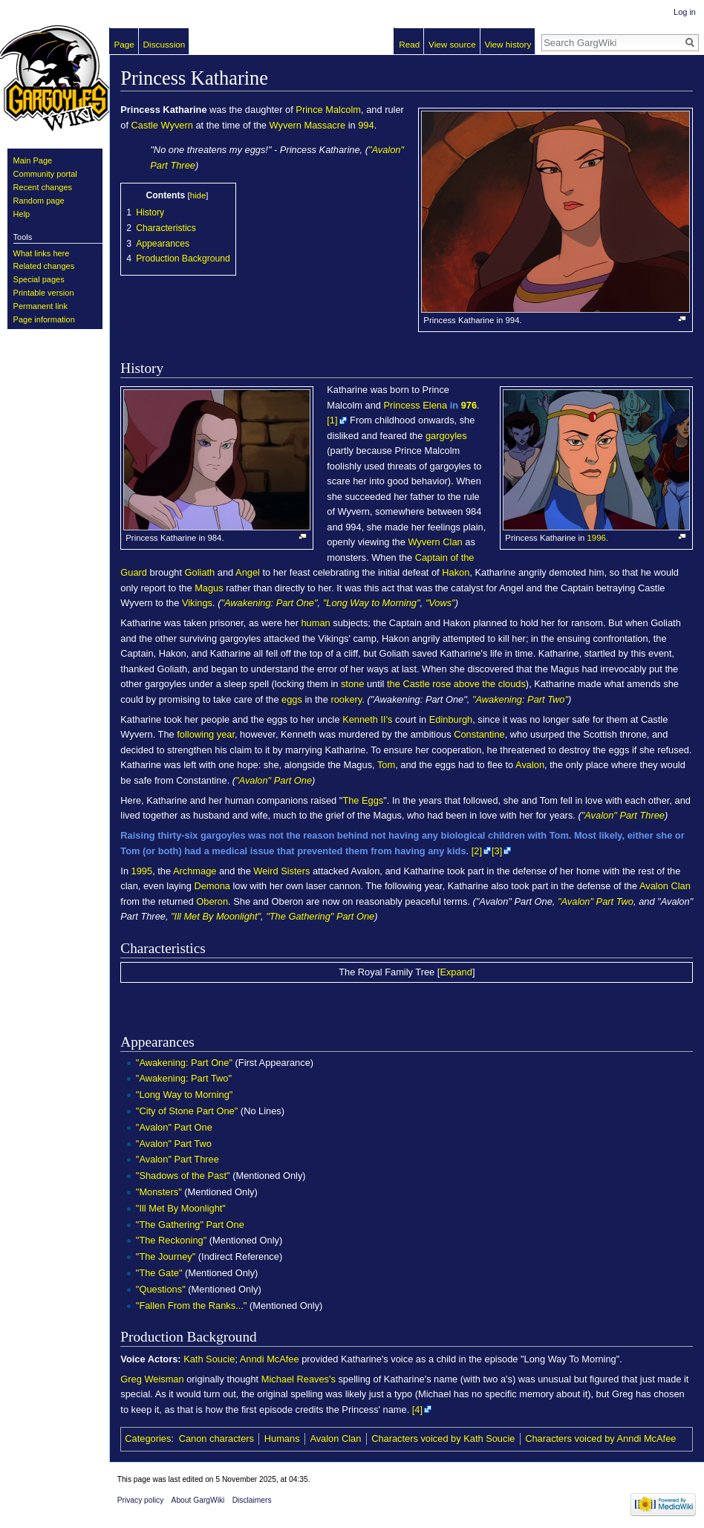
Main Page (33, 160)
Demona (212, 885)
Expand (456, 972)
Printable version (43, 292)
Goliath (200, 572)
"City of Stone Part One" (187, 1110)
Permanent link (40, 306)
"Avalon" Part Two (595, 901)
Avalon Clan (665, 885)
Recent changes (43, 187)
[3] (497, 850)
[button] (456, 972)
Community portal (45, 173)
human (315, 622)
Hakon (455, 572)
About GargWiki (198, 1500)
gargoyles (446, 435)
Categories (148, 1438)
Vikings (197, 602)
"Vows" (440, 602)
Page (124, 44)
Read (409, 44)
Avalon (529, 764)
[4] (417, 1409)
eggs (291, 699)
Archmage (194, 871)
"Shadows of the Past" (183, 1175)
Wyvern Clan (435, 541)
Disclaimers (252, 1500)
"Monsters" (159, 1191)
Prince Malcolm (328, 109)
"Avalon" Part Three (623, 815)
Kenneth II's (367, 719)
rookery (346, 699)
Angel (247, 572)
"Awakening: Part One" (269, 602)
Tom (386, 764)
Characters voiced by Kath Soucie (443, 1438)
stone (352, 683)
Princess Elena (416, 405)
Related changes (44, 265)
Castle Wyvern (162, 125)
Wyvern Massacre (308, 125)
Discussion (164, 44)
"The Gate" (159, 1272)
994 (366, 125)
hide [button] (198, 195)
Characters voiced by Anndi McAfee (600, 1438)
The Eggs (362, 800)
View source (452, 44)
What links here (41, 253)
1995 (142, 871)
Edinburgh (451, 719)
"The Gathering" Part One (320, 916)
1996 (596, 537)
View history (507, 44)
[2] (477, 850)
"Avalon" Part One (273, 780)
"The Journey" (165, 1256)
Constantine (479, 734)
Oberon (212, 901)
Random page (39, 200)
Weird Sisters (281, 871)
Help (21, 213)
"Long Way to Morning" (371, 602)
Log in (685, 11)
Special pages (39, 279)
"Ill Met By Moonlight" (216, 916)
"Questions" (161, 1289)
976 (469, 405)
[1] (332, 420)
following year (206, 734)
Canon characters (216, 1438)
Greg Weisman (151, 1379)
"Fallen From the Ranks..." (191, 1305)
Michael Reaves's (298, 1379)
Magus (209, 588)
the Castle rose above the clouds (456, 683)
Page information (44, 319)
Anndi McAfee (269, 1359)
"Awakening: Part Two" (520, 699)
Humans (282, 1438)
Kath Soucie (209, 1359)
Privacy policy (140, 1500)
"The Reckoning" (171, 1240)
